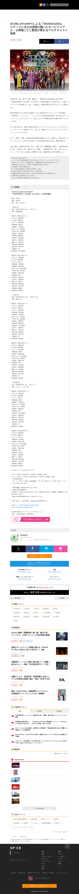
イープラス (14, 836)
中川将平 (55, 616)
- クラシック (44, 858)
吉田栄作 (15, 823)
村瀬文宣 (25, 612)
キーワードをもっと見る (60, 832)
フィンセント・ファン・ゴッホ (22, 827)
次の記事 (63, 598)
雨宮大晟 (45, 616)
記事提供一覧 (21, 872)
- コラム (60, 861)
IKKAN (54, 608)
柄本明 (25, 823)
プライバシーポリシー (62, 872)
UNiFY (15, 620)
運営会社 (13, 872)
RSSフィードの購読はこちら (40, 556)
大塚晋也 (56, 612)
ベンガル (34, 823)
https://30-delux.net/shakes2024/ (29, 505)
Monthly (59, 711)
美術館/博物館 (46, 823)
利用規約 (51, 872)
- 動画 (59, 851)
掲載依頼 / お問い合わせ (34, 872)
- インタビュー (61, 856)
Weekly (39, 711)
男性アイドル (44, 819)
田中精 (36, 608)
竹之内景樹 (46, 612)
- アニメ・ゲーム (45, 861)
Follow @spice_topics (24, 572)
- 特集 (59, 863)
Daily (19, 711)
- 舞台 (42, 854)
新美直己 (35, 616)
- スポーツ (43, 866)
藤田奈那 (45, 608)
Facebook (16, 853)
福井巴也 (15, 616)
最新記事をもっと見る (60, 753)
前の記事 (15, 598)
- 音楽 (42, 851)
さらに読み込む (45, 808)
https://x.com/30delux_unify (24, 507)
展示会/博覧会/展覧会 (19, 819)
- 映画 (42, 868)
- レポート (60, 858)
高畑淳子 (55, 819)
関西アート (57, 823)
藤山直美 (33, 819)
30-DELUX (16, 608)
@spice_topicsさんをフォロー (19, 859)
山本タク (35, 612)
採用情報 (44, 872)
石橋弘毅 (25, 616)
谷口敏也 (15, 612)
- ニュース (60, 854)
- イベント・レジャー (46, 856)
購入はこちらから (35, 519)
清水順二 (26, 608)
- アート (43, 863)
